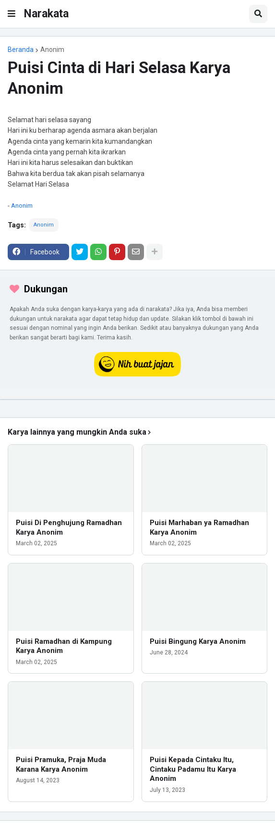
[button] (11, 14)
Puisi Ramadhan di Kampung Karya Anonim (64, 646)
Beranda (21, 49)
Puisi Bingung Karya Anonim (198, 641)
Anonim (52, 49)
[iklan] (137, 399)
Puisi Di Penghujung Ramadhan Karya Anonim (69, 527)
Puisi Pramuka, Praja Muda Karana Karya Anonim (61, 764)
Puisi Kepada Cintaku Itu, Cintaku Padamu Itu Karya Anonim (193, 769)
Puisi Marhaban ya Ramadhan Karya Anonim (199, 527)
